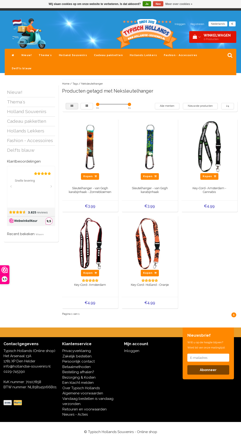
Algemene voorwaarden (82, 393)
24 (227, 105)
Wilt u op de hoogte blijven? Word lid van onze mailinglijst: (206, 345)
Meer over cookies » (179, 4)
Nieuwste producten (200, 105)
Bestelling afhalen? (78, 372)
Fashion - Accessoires (180, 55)
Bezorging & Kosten (79, 377)
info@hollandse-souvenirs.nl (27, 366)
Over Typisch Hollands (81, 388)
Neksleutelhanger (92, 83)
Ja (146, 4)
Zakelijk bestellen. (77, 356)
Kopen (90, 176)
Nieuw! (26, 55)
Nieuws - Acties (75, 414)
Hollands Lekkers (143, 55)
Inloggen (180, 24)
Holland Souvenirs (73, 55)
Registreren (197, 24)
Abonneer (208, 370)
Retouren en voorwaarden (84, 409)
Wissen (40, 234)
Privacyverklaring (76, 351)
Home (65, 83)
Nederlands (218, 23)
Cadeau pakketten (108, 55)
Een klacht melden (78, 383)
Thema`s (45, 55)
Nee (158, 4)
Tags (75, 83)
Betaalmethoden (76, 367)
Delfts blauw (22, 68)
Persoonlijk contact (78, 361)
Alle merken (167, 105)
